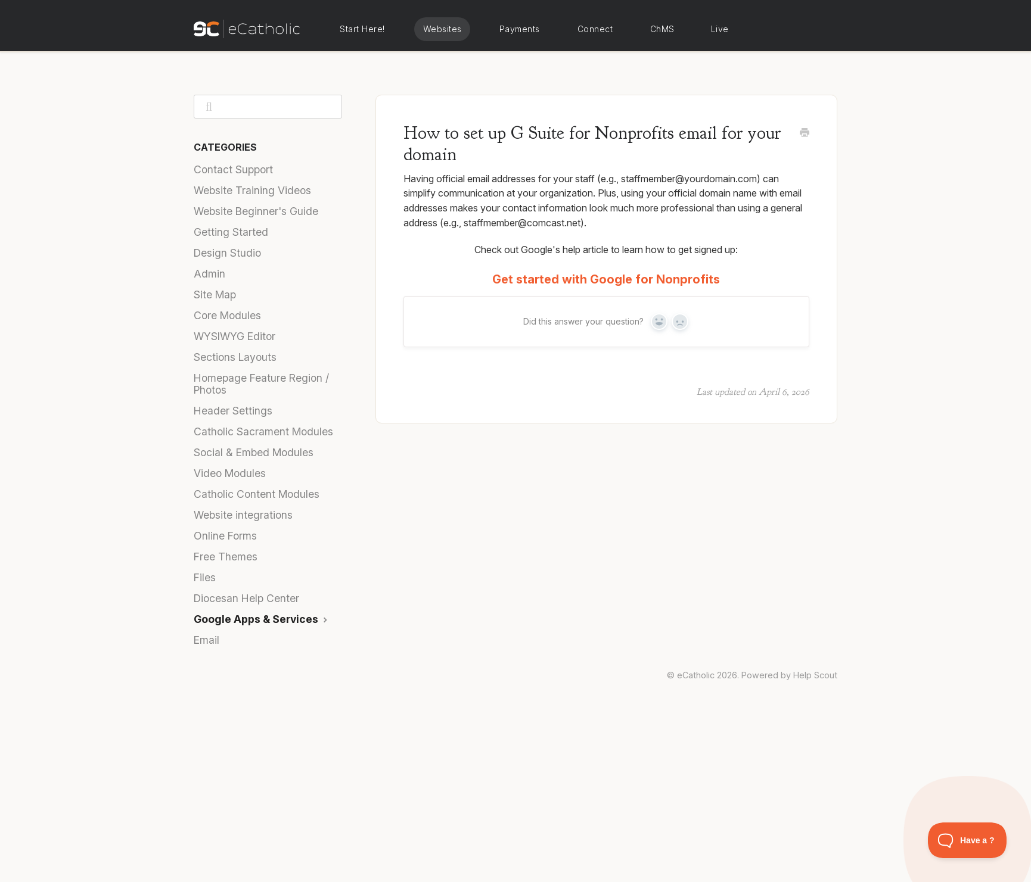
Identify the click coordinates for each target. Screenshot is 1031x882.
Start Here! (362, 29)
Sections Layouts (235, 357)
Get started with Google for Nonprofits (606, 279)
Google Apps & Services (262, 619)
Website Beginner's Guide (256, 211)
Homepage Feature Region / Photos (261, 384)
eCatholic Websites (442, 29)
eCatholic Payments (519, 29)
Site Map (215, 294)
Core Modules (227, 315)
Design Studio (227, 253)
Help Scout (815, 675)
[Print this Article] (804, 133)
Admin (209, 273)
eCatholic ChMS (661, 29)
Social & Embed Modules (253, 452)
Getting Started (231, 232)
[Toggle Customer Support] (967, 840)
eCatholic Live (719, 29)
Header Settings (233, 410)
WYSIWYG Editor (234, 336)
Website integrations (243, 515)
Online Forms (225, 535)
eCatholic (696, 675)
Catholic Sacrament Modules (263, 431)
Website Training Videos (252, 190)
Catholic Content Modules (256, 494)
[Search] (268, 107)
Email (206, 640)
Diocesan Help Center (246, 598)
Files (205, 577)
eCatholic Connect (595, 29)
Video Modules (230, 473)
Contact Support (233, 169)
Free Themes (225, 556)
